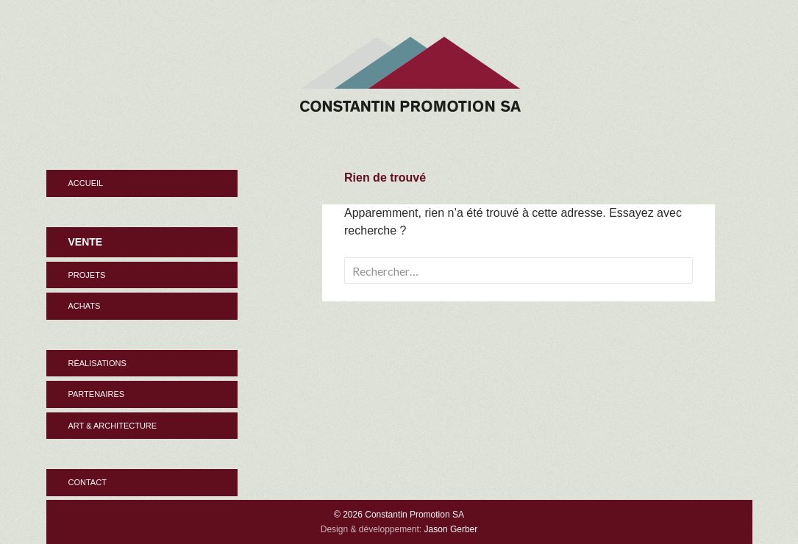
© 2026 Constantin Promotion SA (399, 514)
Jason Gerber (451, 529)
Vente (85, 242)
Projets (87, 275)
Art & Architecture (112, 425)
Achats (84, 305)
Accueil (86, 183)
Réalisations (97, 363)
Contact (87, 482)
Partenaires (96, 394)
